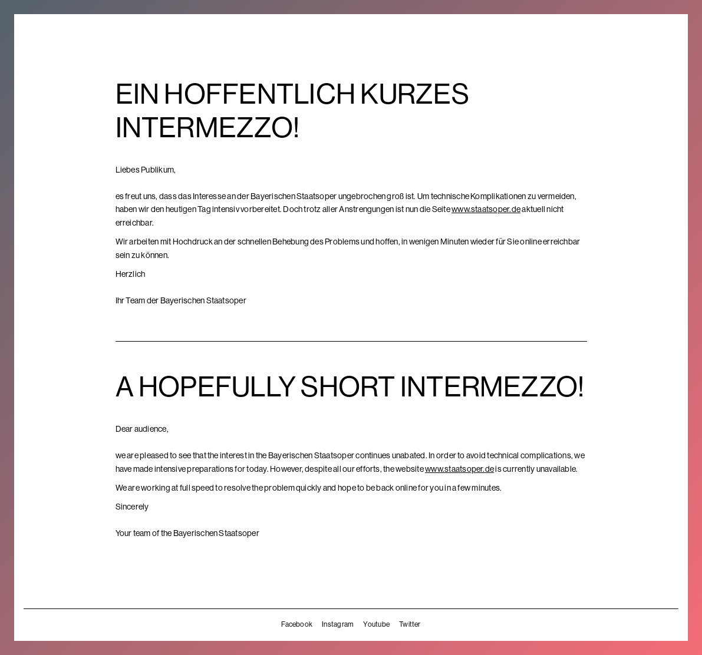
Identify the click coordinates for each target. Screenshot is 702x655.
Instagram (338, 624)
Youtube (376, 624)
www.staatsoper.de (485, 209)
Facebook (296, 624)
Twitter (410, 624)
